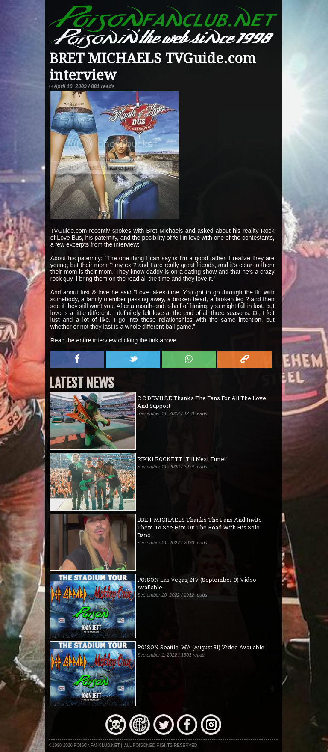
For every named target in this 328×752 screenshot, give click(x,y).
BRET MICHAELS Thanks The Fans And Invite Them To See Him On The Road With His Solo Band (199, 527)
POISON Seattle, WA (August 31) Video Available (200, 647)
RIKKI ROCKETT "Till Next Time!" (182, 459)
